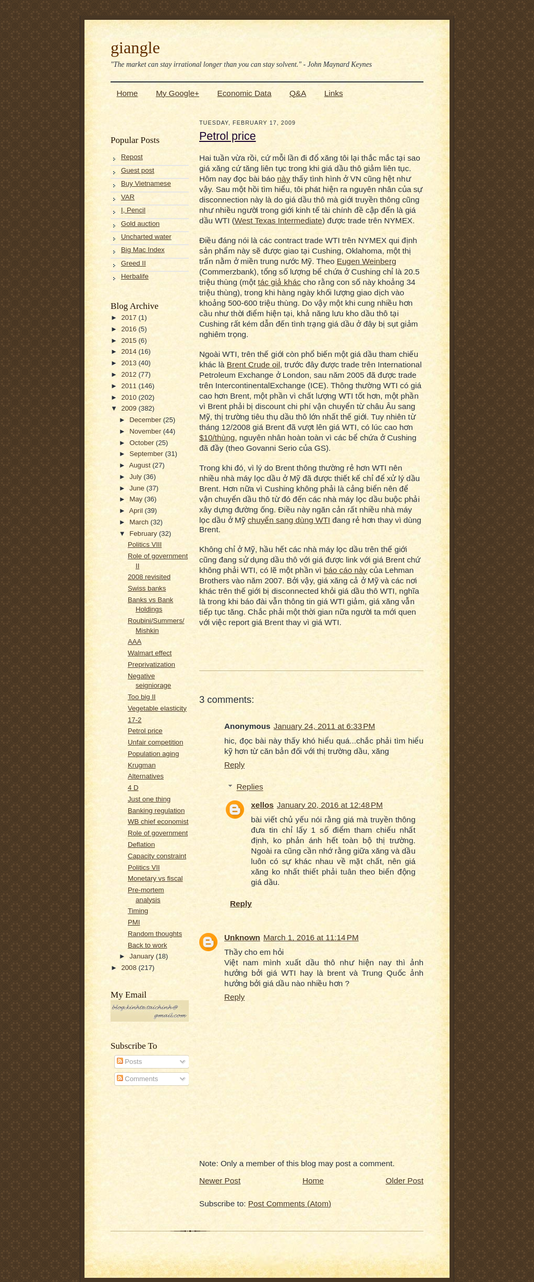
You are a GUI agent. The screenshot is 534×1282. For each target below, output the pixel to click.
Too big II (142, 697)
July (136, 477)
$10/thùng (217, 437)
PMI (134, 922)
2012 (129, 374)
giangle (135, 47)
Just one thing (149, 799)
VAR (128, 197)
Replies (250, 787)
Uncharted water (146, 237)
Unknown (242, 937)
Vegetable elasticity (157, 708)
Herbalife (135, 276)
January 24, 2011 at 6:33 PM (324, 726)
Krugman (142, 765)
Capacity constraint (157, 856)
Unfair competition (155, 742)
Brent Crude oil (253, 364)
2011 (129, 386)
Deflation (141, 844)
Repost (132, 157)
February (144, 533)
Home (127, 93)
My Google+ (177, 93)
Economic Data (244, 93)
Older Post (404, 1180)
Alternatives (146, 776)
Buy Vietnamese (146, 183)
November (146, 431)
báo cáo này (346, 570)
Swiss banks (147, 588)
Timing (138, 911)
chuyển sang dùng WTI (289, 520)
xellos (262, 804)
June (137, 488)
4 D (133, 788)
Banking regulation (156, 810)
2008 (129, 968)
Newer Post (219, 1180)
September (147, 454)
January (142, 956)
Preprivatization (151, 664)
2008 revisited (149, 577)
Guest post (137, 170)
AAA (134, 641)
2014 (129, 351)
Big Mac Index (143, 250)
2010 (129, 397)
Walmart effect (150, 653)
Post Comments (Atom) (289, 1203)
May (136, 499)
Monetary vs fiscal (155, 878)
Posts (129, 1061)
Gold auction (140, 223)
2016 (129, 329)
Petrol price (145, 731)
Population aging (153, 754)
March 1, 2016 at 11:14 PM (311, 937)
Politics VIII (145, 544)
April (136, 510)
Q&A (297, 93)
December (146, 420)
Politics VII (144, 867)
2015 (129, 340)
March (139, 522)
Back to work (147, 945)
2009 (129, 408)
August (140, 465)
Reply (234, 764)
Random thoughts (155, 934)
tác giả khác (279, 282)
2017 (129, 317)
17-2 (134, 720)
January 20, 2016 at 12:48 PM (330, 804)
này (283, 178)
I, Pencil (133, 210)
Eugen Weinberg (366, 261)
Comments (137, 1079)
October (142, 443)
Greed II (133, 263)
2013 (129, 363)
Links (333, 93)
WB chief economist (158, 821)
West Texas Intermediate (278, 220)
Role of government (158, 833)
